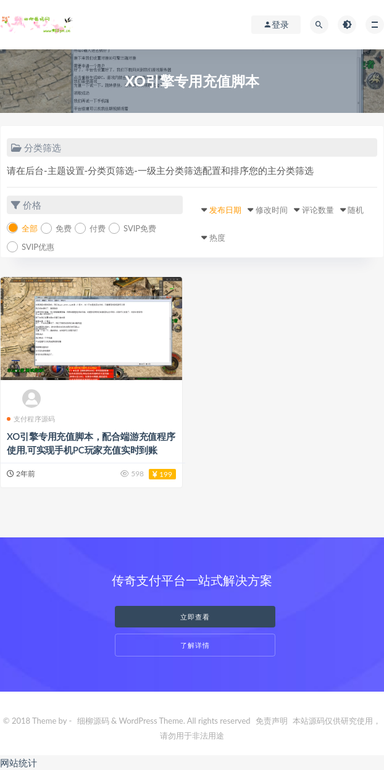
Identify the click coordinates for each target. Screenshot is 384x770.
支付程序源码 (31, 419)
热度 (217, 237)
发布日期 (225, 210)
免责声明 (272, 721)
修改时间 (272, 210)
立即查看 (195, 617)
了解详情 (195, 645)
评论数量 (318, 210)
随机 (356, 210)
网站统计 (18, 762)
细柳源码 (93, 721)
